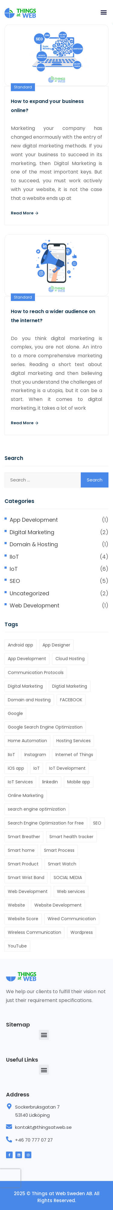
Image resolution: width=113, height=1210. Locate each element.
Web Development (34, 605)
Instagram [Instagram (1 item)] (35, 755)
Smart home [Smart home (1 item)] (21, 850)
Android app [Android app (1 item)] (20, 645)
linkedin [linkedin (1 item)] (50, 782)
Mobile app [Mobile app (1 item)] (78, 782)
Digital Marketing (32, 532)
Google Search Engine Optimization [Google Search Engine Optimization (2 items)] (45, 727)
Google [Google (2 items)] (15, 713)
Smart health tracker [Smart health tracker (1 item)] (71, 837)
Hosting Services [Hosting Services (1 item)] (73, 741)
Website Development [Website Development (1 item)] (58, 905)
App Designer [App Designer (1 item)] (56, 645)
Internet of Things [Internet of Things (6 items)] (74, 755)
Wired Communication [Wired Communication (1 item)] (72, 919)
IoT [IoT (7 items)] (36, 768)
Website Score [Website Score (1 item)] (23, 919)
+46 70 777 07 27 (34, 1140)
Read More (25, 213)
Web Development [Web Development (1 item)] (28, 891)
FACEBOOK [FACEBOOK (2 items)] (71, 700)
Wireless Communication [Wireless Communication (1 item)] (34, 932)
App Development (34, 520)
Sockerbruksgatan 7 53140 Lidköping (37, 1111)
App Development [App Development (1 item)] (27, 659)
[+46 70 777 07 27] (9, 1139)
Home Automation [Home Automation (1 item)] (27, 741)
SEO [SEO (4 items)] (97, 823)
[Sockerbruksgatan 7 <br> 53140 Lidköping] (9, 1106)
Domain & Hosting (34, 544)
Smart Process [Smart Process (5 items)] (59, 850)
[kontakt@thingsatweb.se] (9, 1127)
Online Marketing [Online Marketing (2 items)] (25, 795)
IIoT (14, 556)
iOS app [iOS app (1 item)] (16, 768)
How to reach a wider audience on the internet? (53, 316)
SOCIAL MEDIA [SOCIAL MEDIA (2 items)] (68, 877)
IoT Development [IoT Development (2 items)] (67, 768)
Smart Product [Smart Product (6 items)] (23, 864)
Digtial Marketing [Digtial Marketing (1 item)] (69, 686)
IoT (14, 569)
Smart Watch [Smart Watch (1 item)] (62, 864)
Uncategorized (29, 593)
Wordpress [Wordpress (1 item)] (82, 932)
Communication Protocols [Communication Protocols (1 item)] (36, 672)
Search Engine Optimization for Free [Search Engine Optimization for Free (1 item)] (46, 823)
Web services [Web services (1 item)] (71, 891)
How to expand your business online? (47, 106)
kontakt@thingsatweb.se (43, 1127)
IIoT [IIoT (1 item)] (11, 755)
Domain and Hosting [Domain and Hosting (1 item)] (29, 700)
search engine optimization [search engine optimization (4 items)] (37, 809)
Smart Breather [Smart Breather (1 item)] (24, 837)
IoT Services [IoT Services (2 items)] (20, 782)
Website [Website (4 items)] (16, 905)
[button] (103, 12)
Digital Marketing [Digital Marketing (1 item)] (25, 686)
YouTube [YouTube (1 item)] (17, 946)
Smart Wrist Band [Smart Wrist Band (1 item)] (26, 877)
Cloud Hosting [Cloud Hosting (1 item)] (70, 659)
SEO (15, 581)
